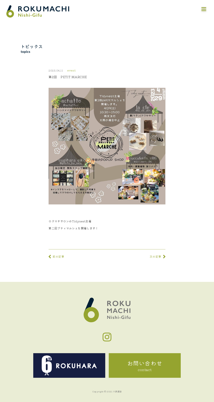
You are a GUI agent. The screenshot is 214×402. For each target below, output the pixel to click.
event (71, 70)
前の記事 (58, 256)
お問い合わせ (144, 365)
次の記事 (155, 256)
